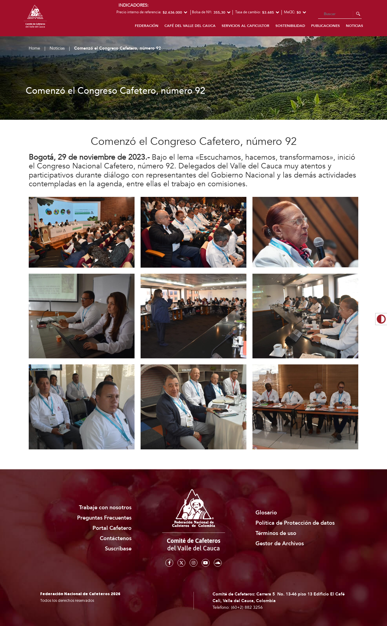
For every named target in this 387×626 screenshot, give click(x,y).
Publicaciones (325, 25)
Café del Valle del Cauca (190, 25)
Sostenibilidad (290, 25)
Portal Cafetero (112, 528)
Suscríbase (118, 549)
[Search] (340, 14)
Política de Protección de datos (295, 523)
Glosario (266, 513)
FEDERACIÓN (146, 25)
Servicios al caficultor (245, 25)
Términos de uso (275, 533)
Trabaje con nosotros (105, 507)
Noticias (354, 25)
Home (34, 48)
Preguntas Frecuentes (104, 518)
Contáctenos (116, 538)
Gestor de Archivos (279, 543)
